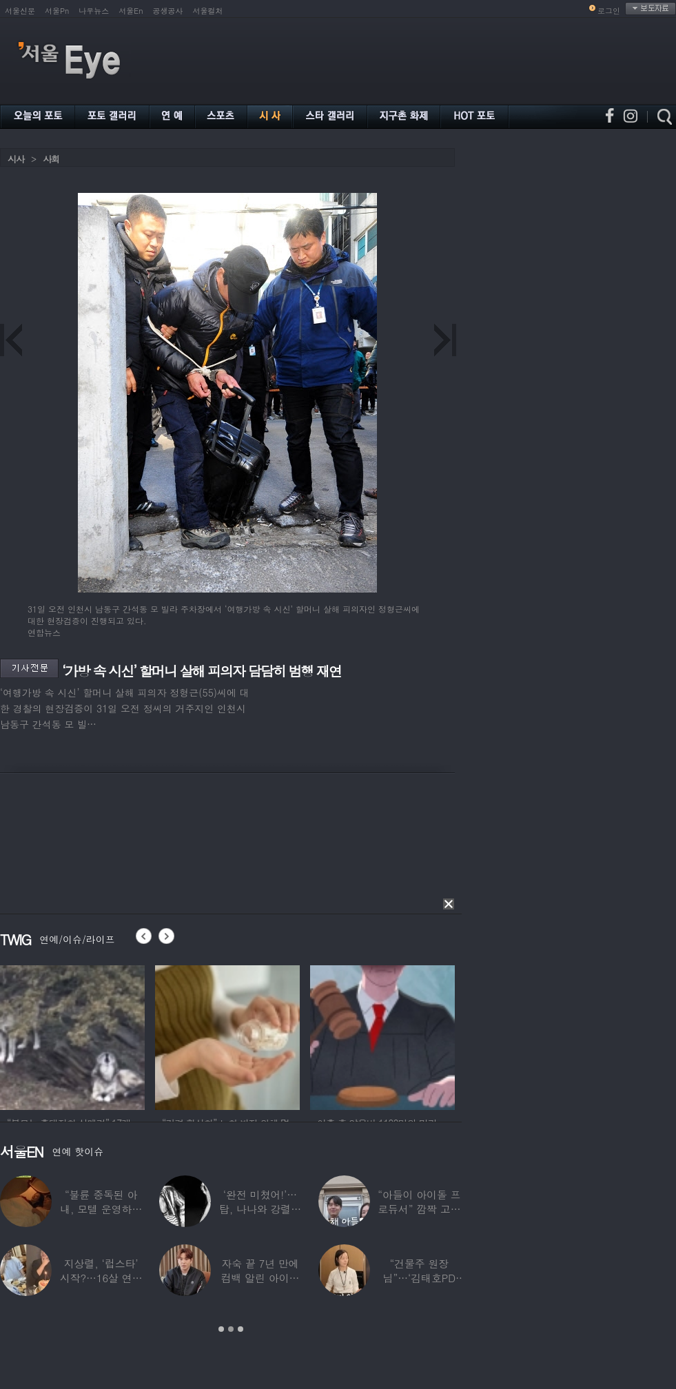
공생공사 (168, 11)
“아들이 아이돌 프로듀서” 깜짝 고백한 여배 (419, 1209)
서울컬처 (208, 11)
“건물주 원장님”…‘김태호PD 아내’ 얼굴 (419, 1277)
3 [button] (240, 1329)
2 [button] (231, 1329)
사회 (51, 158)
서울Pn (57, 11)
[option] (72, 1035)
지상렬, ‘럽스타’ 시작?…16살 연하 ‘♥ (101, 1277)
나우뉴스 (94, 11)
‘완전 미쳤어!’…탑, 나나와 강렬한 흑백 (260, 1209)
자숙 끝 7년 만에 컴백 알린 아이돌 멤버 (260, 1277)
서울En (131, 11)
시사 (16, 158)
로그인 (608, 11)
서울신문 (20, 11)
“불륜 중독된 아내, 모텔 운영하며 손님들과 (101, 1209)
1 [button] (221, 1329)
